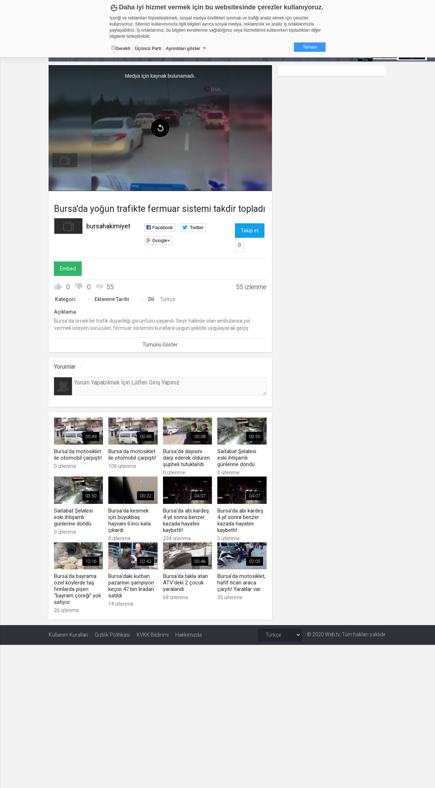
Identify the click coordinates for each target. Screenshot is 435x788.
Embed (68, 269)
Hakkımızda (188, 635)
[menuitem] (64, 160)
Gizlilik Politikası (112, 635)
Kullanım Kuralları (68, 635)
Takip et (250, 230)
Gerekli (121, 48)
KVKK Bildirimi (153, 635)
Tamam (310, 47)
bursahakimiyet (108, 226)
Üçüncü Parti (148, 48)
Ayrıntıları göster (183, 48)
